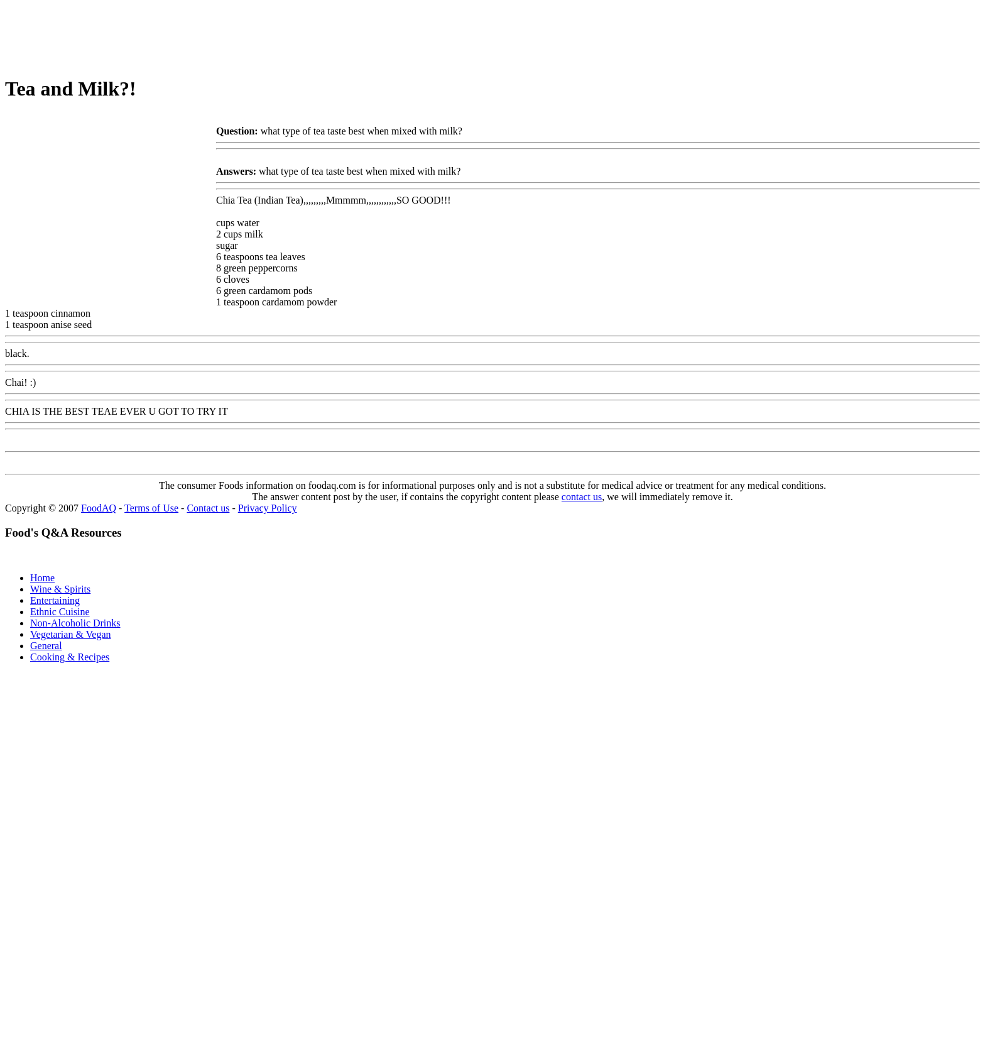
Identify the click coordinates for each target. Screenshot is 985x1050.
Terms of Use (151, 508)
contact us (582, 496)
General (46, 645)
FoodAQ (98, 508)
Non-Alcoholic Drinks (75, 623)
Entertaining (55, 600)
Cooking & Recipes (69, 657)
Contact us (208, 508)
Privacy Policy (267, 508)
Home (42, 577)
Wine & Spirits (60, 589)
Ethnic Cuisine (60, 611)
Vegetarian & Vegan (70, 634)
